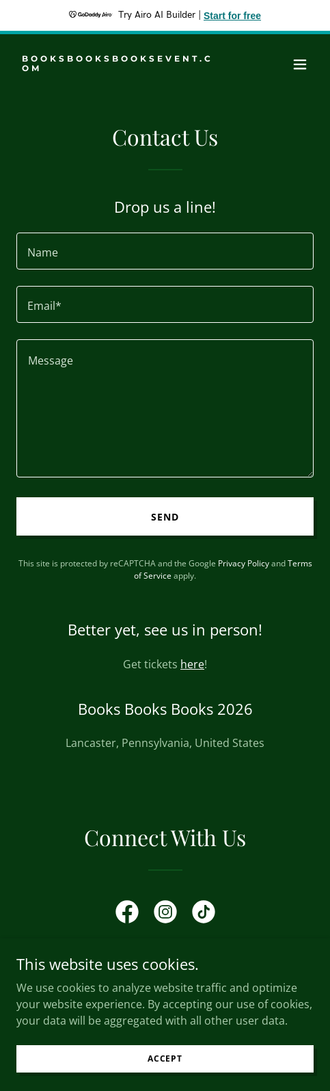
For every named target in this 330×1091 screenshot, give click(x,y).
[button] (300, 64)
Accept (165, 1058)
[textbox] (165, 251)
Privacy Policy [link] (243, 563)
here (192, 664)
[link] (120, 67)
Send (165, 516)
